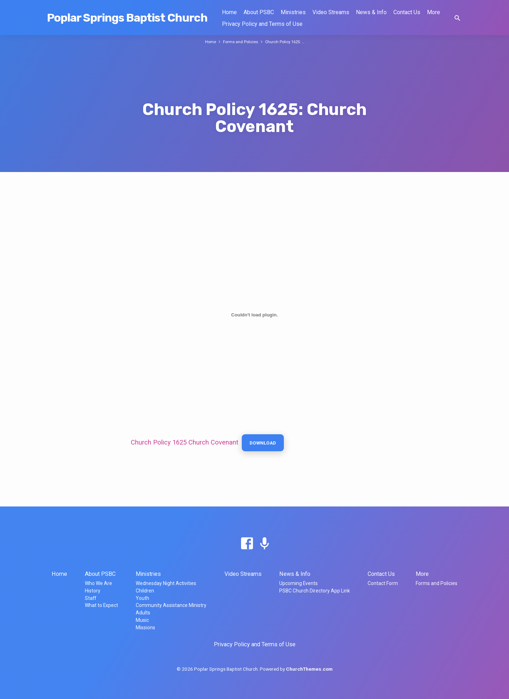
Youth (142, 598)
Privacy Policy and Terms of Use (262, 24)
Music (142, 620)
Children (145, 591)
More (433, 12)
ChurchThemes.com (309, 669)
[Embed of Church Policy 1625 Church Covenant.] (254, 314)
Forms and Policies (239, 41)
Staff (90, 598)
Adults (143, 612)
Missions (145, 627)
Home (229, 12)
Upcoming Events (298, 583)
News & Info (371, 12)
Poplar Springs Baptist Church (127, 17)
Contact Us (406, 12)
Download (265, 444)
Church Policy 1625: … (287, 41)
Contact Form (383, 583)
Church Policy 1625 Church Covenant (184, 443)
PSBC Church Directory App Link (314, 591)
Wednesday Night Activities (166, 583)
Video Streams (330, 12)
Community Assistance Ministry (171, 605)
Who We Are (98, 583)
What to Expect (101, 605)
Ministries (293, 12)
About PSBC (259, 12)
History (92, 591)
